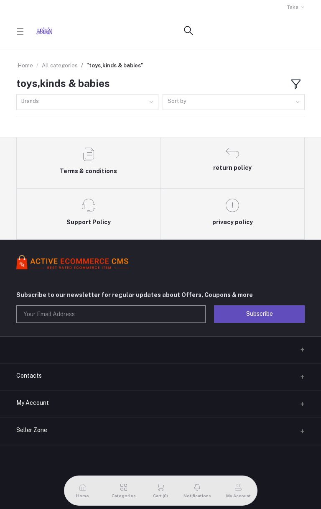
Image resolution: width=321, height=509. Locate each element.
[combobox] (87, 102)
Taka (292, 7)
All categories (60, 65)
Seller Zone (31, 430)
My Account (32, 402)
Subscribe (259, 313)
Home (25, 65)
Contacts (29, 375)
